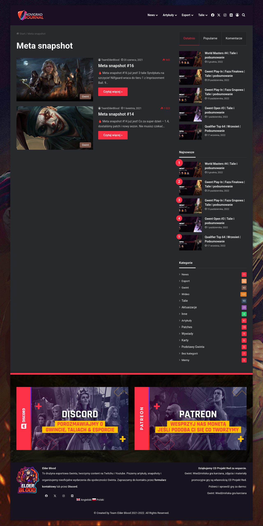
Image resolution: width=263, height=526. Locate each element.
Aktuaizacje (189, 308)
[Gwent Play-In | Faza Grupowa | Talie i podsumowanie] (190, 96)
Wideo (185, 294)
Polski (38, 500)
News (151, 15)
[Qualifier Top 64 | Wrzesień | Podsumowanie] (190, 132)
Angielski (24, 500)
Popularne (210, 38)
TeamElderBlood (110, 59)
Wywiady (187, 334)
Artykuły (168, 15)
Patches (187, 327)
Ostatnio (189, 38)
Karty (185, 340)
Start (20, 33)
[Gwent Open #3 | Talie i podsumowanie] (190, 114)
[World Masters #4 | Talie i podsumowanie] (190, 59)
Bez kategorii (190, 354)
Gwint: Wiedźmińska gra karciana (227, 494)
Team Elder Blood (120, 513)
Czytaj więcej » (112, 91)
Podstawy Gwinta (193, 347)
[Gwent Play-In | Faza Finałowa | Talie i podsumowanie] (190, 77)
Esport (186, 15)
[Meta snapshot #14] (54, 128)
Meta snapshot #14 (116, 114)
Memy (185, 360)
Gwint (185, 288)
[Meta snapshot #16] (54, 79)
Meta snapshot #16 (116, 65)
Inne (184, 314)
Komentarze (234, 38)
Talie (201, 15)
